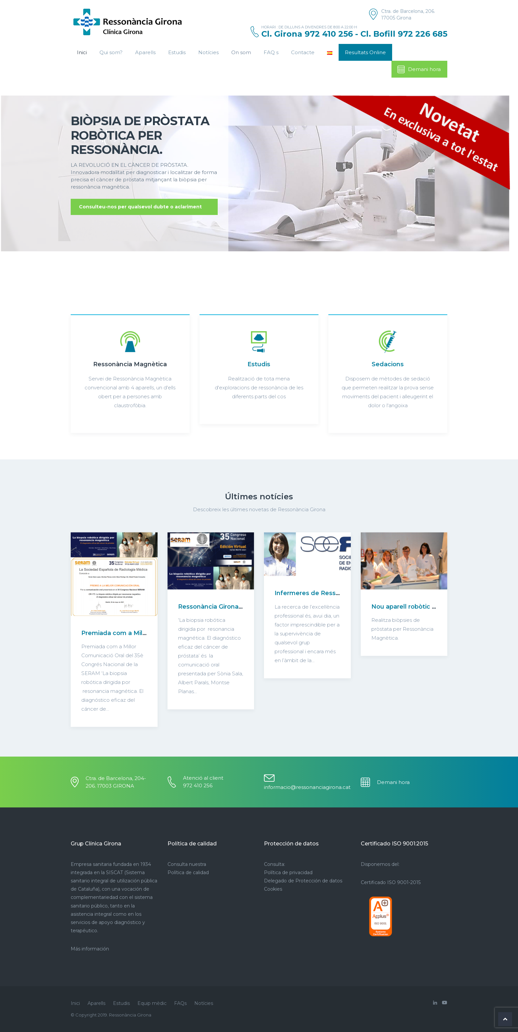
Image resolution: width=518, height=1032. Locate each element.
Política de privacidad (288, 872)
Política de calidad (188, 872)
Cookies (273, 889)
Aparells (145, 52)
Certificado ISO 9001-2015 (391, 882)
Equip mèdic (151, 1003)
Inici (82, 52)
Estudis (177, 52)
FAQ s (271, 52)
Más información (90, 949)
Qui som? (111, 52)
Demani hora (419, 69)
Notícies (208, 52)
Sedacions (388, 364)
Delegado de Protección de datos (303, 881)
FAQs (180, 1003)
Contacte (302, 52)
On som (241, 52)
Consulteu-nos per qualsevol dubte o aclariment (140, 207)
